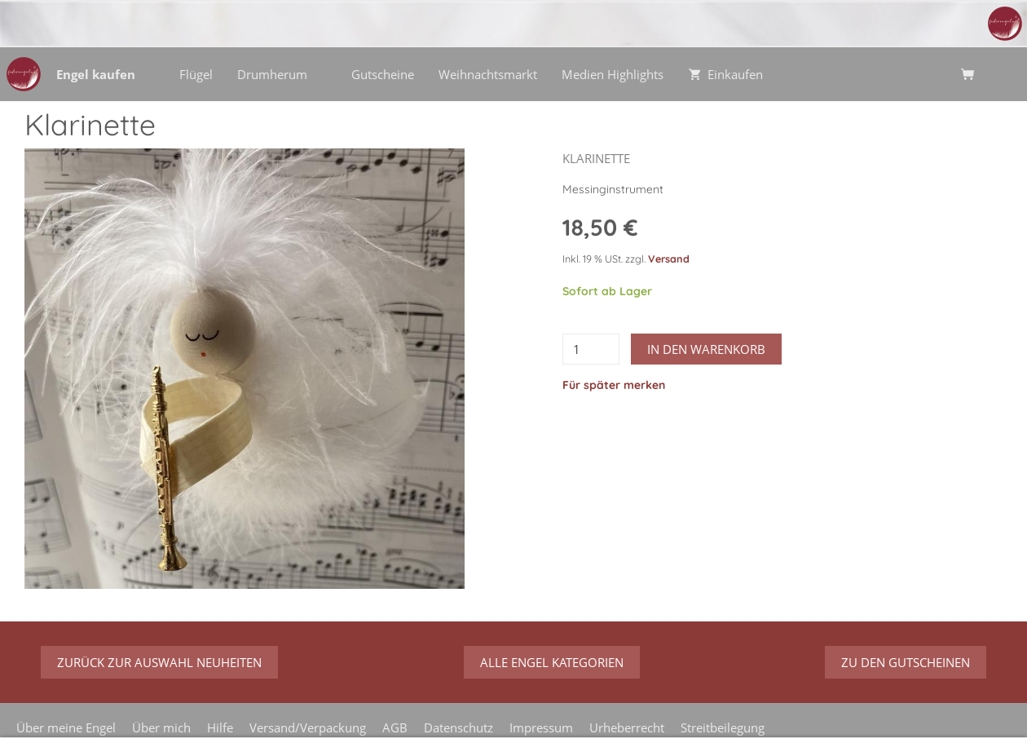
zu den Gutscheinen (905, 662)
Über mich (161, 727)
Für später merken (613, 385)
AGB (395, 727)
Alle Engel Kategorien (552, 662)
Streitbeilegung (723, 727)
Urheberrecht (626, 727)
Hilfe (220, 727)
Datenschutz (458, 727)
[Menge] (590, 349)
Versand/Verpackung (307, 727)
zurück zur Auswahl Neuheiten (159, 662)
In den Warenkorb (706, 349)
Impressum (541, 727)
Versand (669, 258)
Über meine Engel (66, 727)
